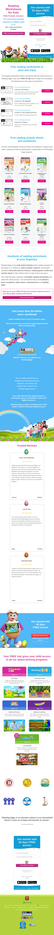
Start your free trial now (27, 297)
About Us (11, 905)
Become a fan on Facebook (27, 918)
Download (47, 90)
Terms (42, 56)
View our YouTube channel (29, 918)
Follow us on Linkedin (32, 918)
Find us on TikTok (25, 918)
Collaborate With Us (22, 907)
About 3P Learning (18, 905)
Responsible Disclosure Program (41, 907)
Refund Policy (7, 907)
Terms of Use (26, 905)
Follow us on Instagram (22, 918)
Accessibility (30, 907)
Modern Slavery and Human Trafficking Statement (26, 909)
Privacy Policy (49, 56)
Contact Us (14, 907)
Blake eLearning (27, 898)
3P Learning (27, 902)
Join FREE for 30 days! (40, 34)
